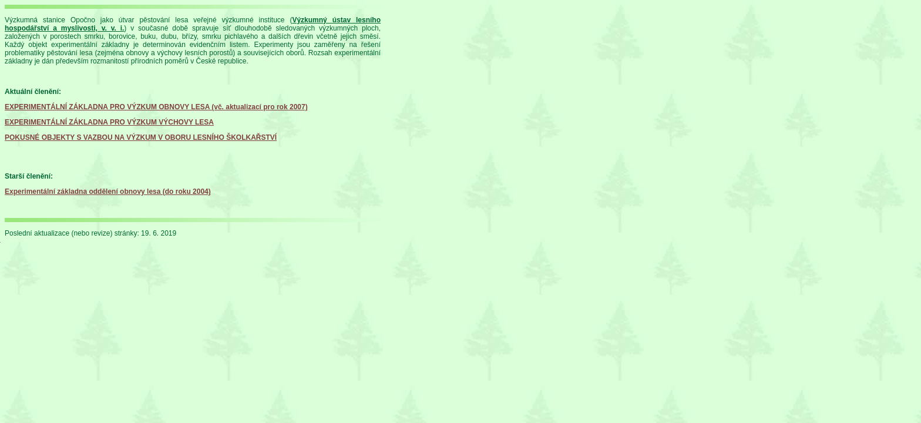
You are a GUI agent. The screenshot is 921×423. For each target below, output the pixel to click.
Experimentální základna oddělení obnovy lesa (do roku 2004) (108, 191)
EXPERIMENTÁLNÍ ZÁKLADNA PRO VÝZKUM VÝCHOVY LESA (109, 122)
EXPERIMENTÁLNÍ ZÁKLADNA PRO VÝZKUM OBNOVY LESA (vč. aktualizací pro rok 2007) (156, 107)
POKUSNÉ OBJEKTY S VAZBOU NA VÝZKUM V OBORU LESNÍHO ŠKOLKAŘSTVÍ (141, 137)
